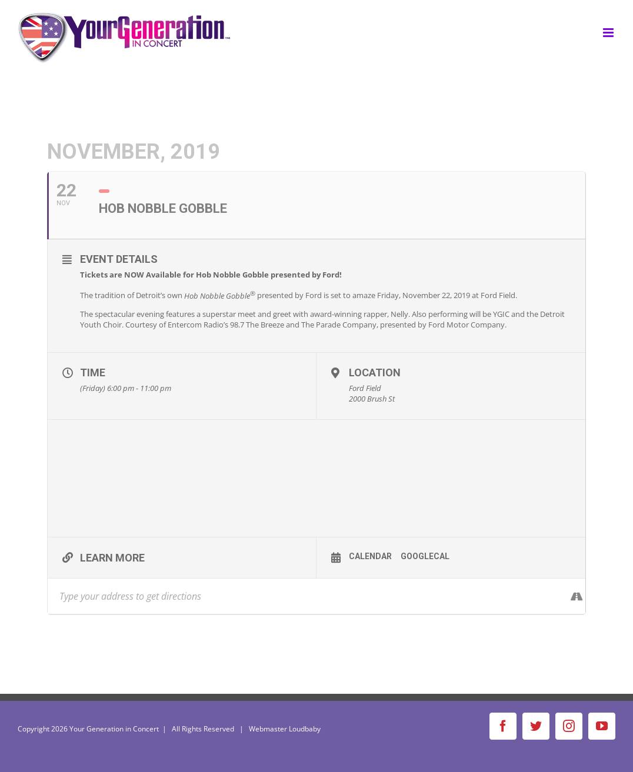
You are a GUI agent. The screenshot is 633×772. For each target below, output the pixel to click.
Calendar (370, 556)
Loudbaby (305, 729)
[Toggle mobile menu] (609, 32)
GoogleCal (425, 556)
